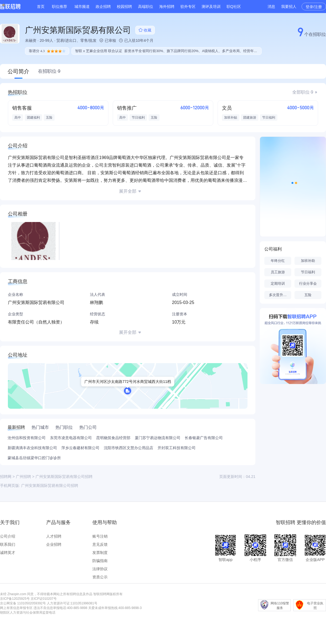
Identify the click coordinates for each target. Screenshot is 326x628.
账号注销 (100, 536)
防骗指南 (100, 561)
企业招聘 (53, 544)
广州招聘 (23, 476)
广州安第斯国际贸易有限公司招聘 (49, 485)
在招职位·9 (49, 71)
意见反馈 (100, 544)
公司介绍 (7, 536)
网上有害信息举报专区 (16, 608)
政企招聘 (103, 6)
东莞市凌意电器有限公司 (71, 438)
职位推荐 (59, 6)
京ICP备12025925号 (15, 599)
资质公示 (100, 577)
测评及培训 (211, 6)
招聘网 (5, 476)
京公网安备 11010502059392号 (23, 603)
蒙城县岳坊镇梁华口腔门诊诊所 (34, 458)
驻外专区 (188, 6)
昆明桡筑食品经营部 (113, 438)
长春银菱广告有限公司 (204, 438)
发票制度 (100, 552)
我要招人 (288, 6)
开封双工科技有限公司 (177, 448)
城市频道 (82, 6)
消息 (271, 6)
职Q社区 (234, 6)
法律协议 (100, 569)
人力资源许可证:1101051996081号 (72, 603)
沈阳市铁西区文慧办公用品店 (128, 448)
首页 (41, 6)
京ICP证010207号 (44, 599)
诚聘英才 (7, 552)
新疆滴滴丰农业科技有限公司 (32, 448)
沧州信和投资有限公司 (27, 438)
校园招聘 (124, 6)
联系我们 (7, 544)
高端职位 (145, 6)
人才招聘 (53, 536)
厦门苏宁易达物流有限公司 (157, 438)
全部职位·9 (302, 92)
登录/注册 (314, 7)
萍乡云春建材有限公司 (80, 448)
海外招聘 (166, 6)
